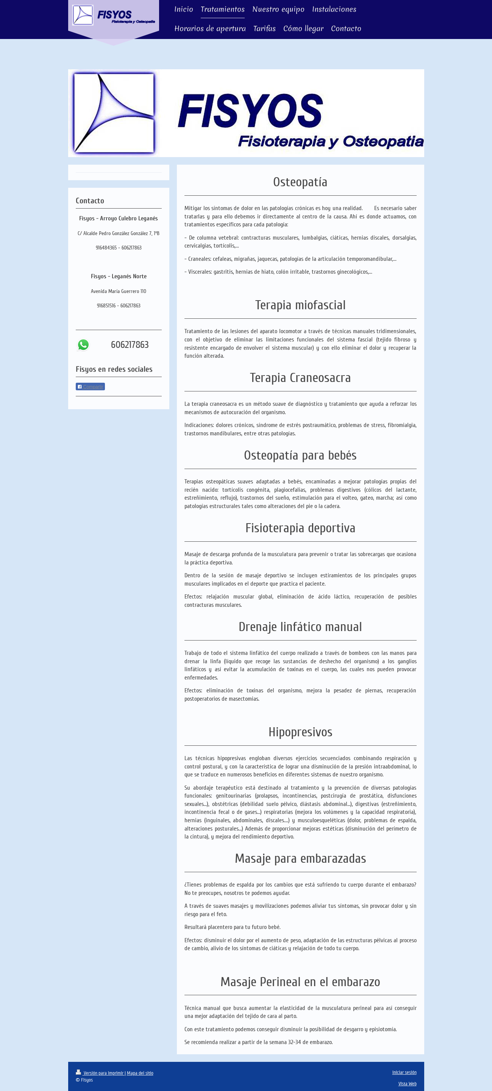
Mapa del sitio (140, 1073)
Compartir (90, 387)
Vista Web (407, 1084)
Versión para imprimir (100, 1073)
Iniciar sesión (404, 1072)
